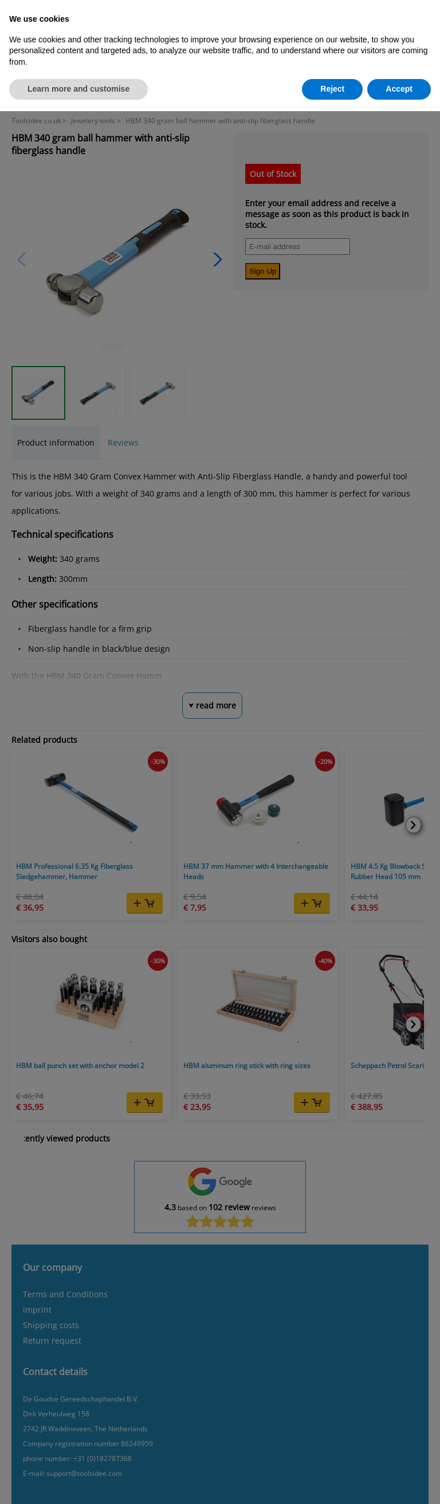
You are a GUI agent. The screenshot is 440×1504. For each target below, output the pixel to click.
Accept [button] (399, 88)
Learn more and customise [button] (78, 88)
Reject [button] (332, 88)
